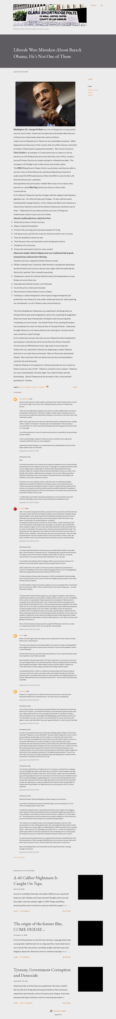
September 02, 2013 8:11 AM (29, 541)
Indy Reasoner (24, 399)
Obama (90, 92)
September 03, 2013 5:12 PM (29, 852)
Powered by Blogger (58, 1011)
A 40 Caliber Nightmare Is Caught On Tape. (36, 880)
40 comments (25, 957)
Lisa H (21, 635)
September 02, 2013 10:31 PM (29, 629)
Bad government (93, 90)
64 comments (25, 911)
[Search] (93, 5)
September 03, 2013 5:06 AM (29, 700)
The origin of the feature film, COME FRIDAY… (38, 926)
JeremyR (22, 508)
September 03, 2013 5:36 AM (29, 723)
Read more (67, 911)
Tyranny (90, 95)
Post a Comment (19, 857)
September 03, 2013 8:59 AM (29, 760)
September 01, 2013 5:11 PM (29, 451)
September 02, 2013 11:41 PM (29, 685)
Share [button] (90, 79)
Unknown (22, 691)
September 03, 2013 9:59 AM (29, 790)
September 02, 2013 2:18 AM (29, 502)
